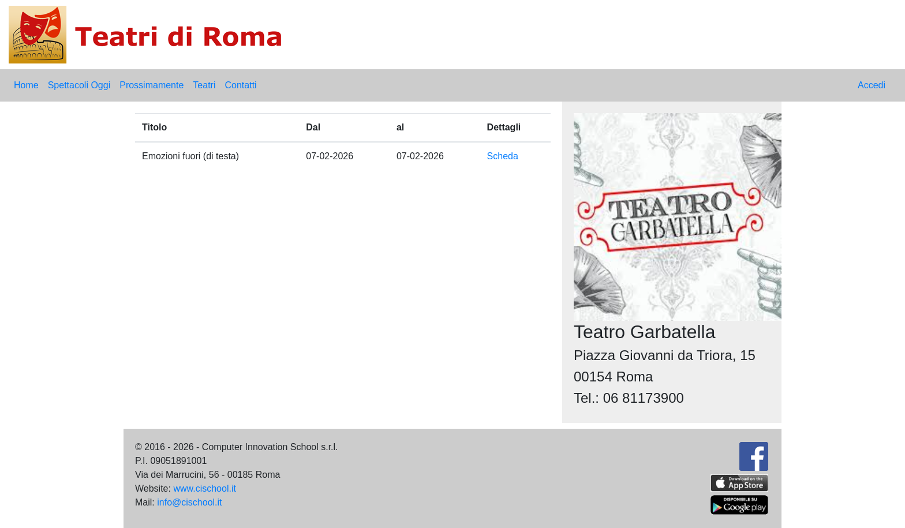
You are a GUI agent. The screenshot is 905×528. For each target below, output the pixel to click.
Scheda (502, 156)
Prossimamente (151, 85)
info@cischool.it (189, 502)
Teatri (204, 85)
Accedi (871, 85)
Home (26, 85)
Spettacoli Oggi (79, 85)
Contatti (240, 85)
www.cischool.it (204, 488)
